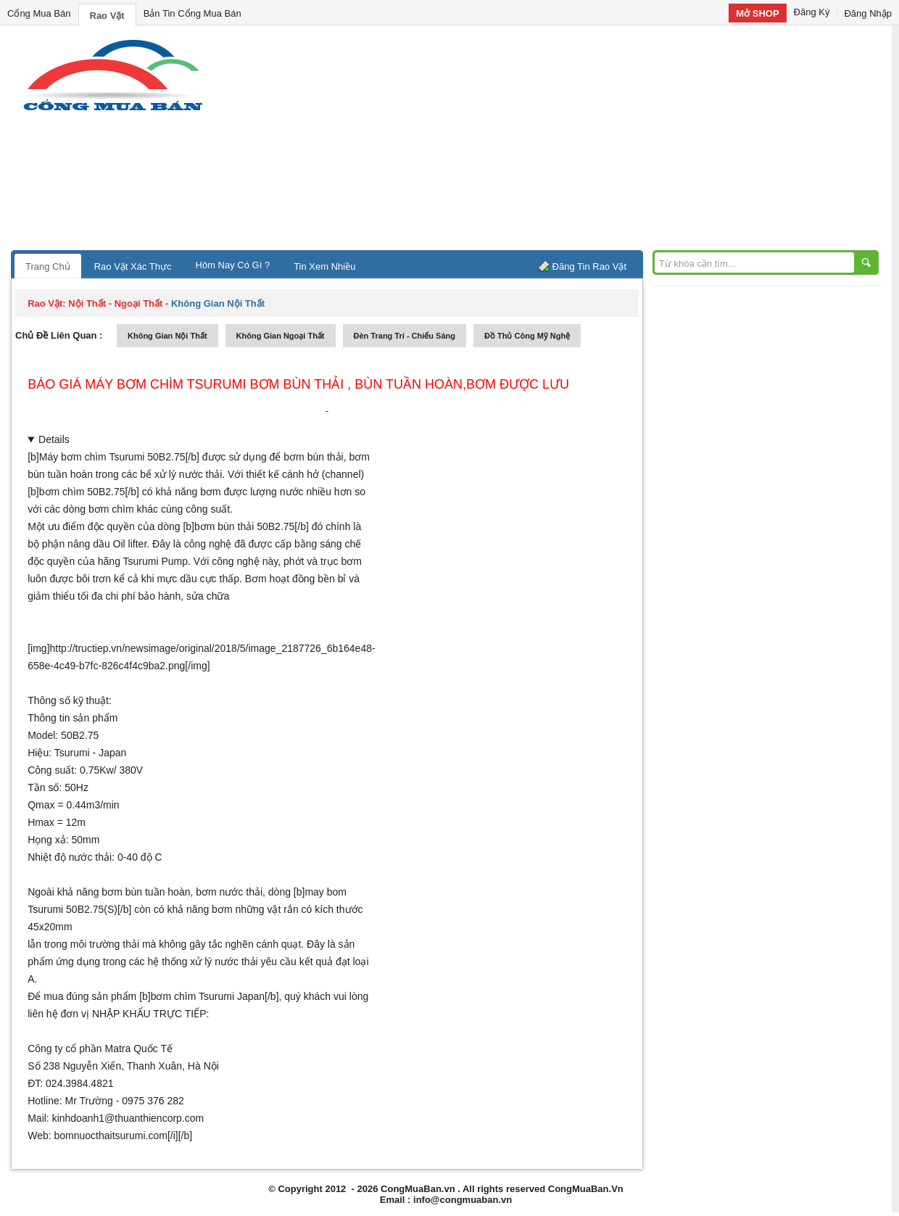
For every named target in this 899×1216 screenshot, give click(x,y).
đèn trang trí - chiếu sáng (404, 335)
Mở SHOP (757, 13)
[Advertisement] (573, 141)
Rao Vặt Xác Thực (133, 266)
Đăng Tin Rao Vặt (589, 266)
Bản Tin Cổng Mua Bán (192, 13)
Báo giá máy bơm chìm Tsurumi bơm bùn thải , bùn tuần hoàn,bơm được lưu (298, 384)
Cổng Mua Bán (39, 13)
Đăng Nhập (868, 13)
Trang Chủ (47, 266)
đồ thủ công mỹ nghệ (527, 335)
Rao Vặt (107, 15)
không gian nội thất (167, 335)
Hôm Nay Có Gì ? (233, 265)
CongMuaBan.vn (418, 1188)
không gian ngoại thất (280, 335)
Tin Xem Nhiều (324, 266)
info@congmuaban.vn (462, 1199)
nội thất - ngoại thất (115, 303)
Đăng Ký (812, 12)
